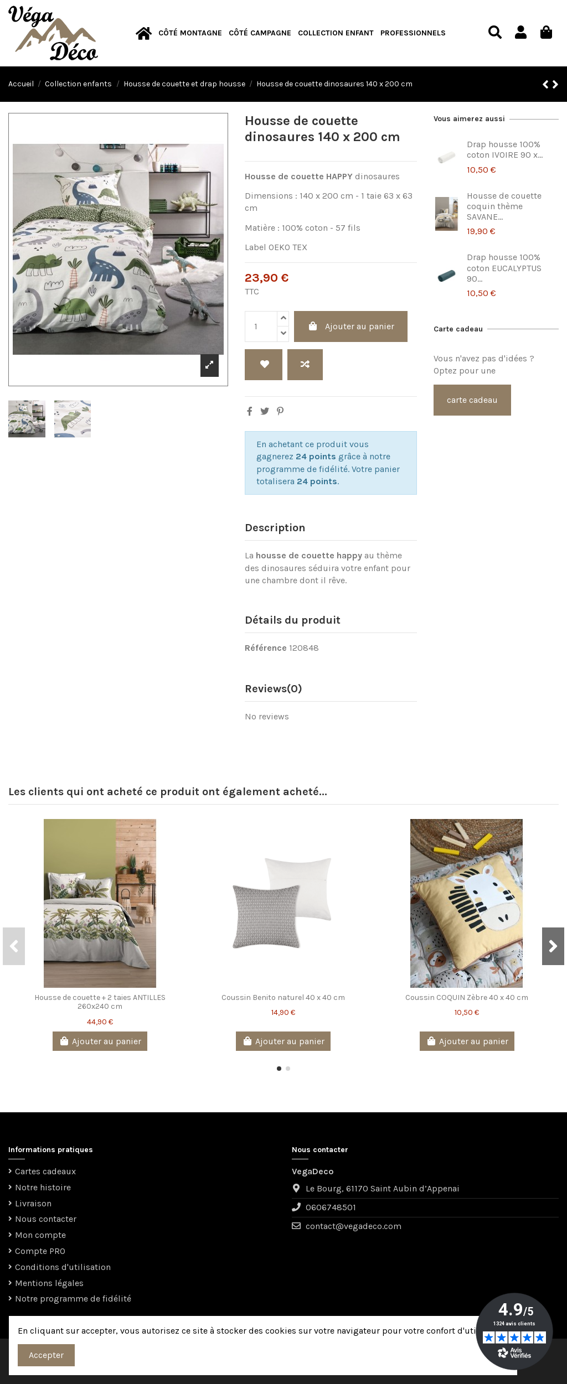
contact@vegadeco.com (353, 1226)
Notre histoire (43, 1187)
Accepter (46, 1355)
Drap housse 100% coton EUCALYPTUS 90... (504, 267)
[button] (190, 33)
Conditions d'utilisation (63, 1267)
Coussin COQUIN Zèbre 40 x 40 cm (466, 997)
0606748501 (331, 1207)
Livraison (33, 1203)
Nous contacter (45, 1219)
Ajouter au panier (350, 326)
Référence (266, 647)
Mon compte (40, 1235)
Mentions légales (49, 1283)
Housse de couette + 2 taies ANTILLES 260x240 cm (100, 1002)
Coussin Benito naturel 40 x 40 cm (283, 997)
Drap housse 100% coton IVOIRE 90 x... (505, 149)
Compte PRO (40, 1251)
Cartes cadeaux (45, 1171)
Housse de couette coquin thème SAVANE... (504, 206)
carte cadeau (472, 400)
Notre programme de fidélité (73, 1298)
